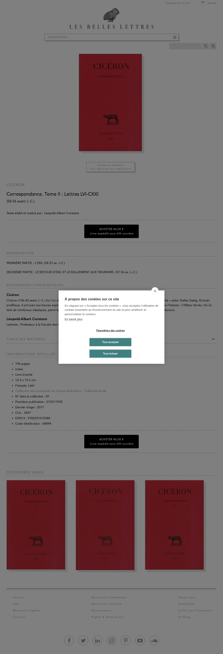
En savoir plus (74, 319)
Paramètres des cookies (110, 330)
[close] (155, 290)
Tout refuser (110, 353)
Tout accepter (110, 342)
